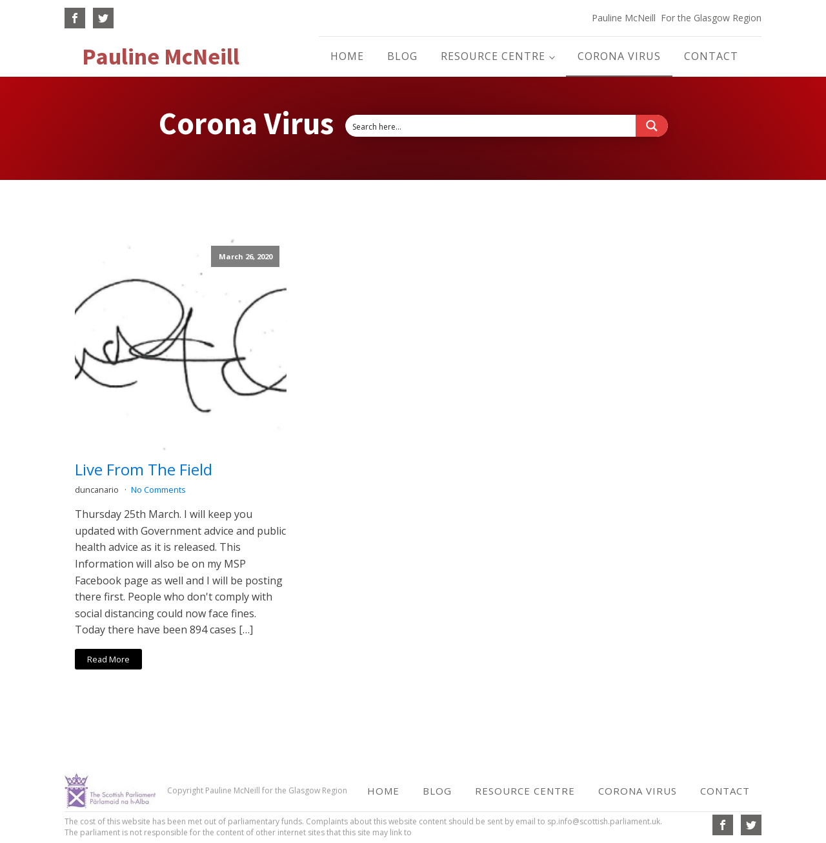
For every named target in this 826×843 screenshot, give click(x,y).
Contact (711, 56)
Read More (108, 659)
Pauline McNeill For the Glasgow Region (676, 18)
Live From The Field (143, 470)
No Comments (158, 489)
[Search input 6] (491, 125)
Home (347, 56)
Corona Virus (619, 56)
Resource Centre (493, 56)
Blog (402, 56)
